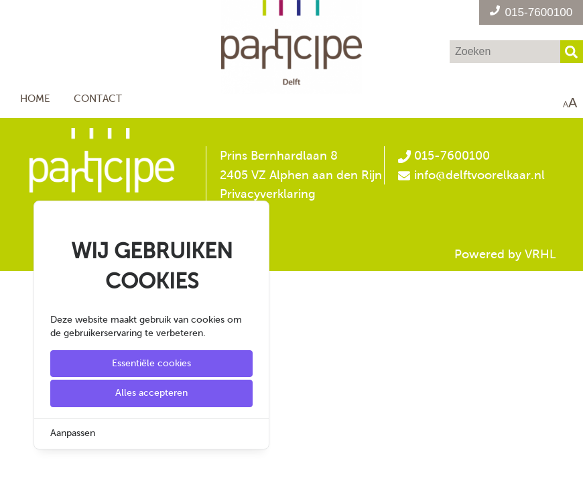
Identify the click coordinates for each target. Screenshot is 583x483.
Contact (98, 98)
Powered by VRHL (505, 254)
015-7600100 (443, 155)
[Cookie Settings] (15, 463)
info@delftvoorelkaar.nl (479, 175)
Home (35, 98)
